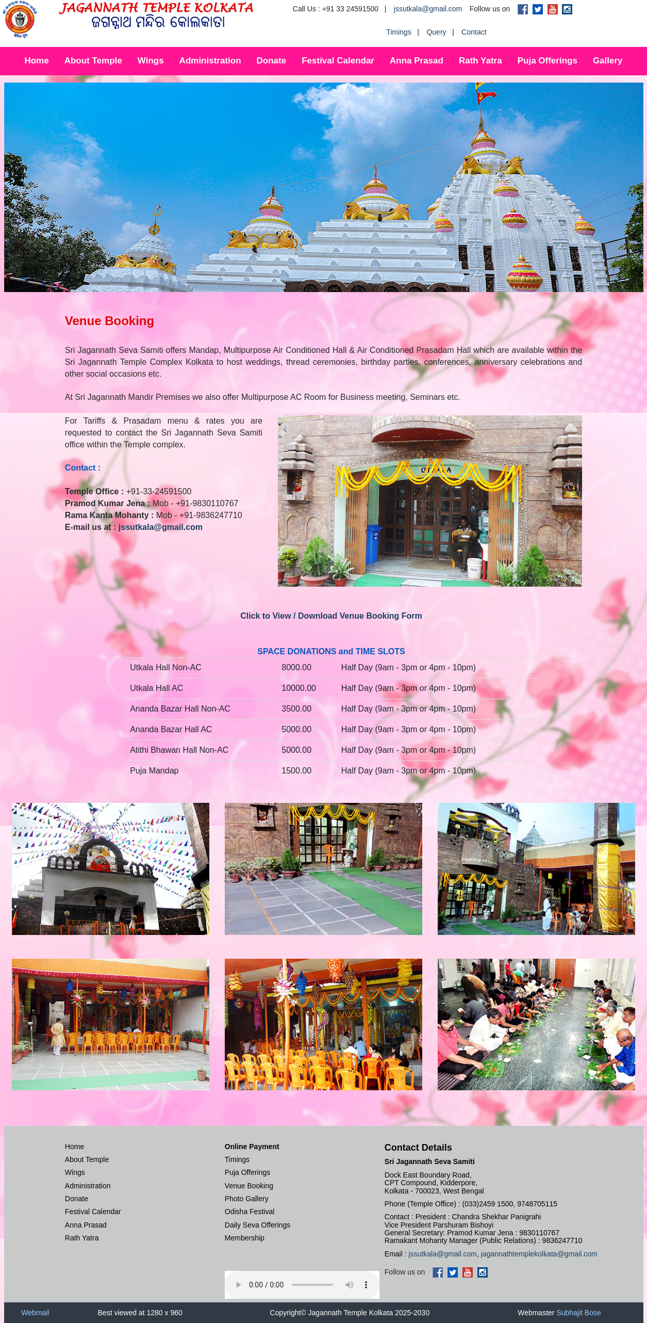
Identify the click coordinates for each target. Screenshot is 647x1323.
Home (36, 61)
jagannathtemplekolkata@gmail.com (539, 1254)
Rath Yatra (480, 61)
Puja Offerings (547, 61)
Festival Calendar (338, 61)
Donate (272, 61)
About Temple (93, 61)
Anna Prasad (416, 61)
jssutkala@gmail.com (428, 9)
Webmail (35, 1313)
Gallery (608, 61)
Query (436, 32)
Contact (473, 32)
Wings (151, 61)
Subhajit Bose (578, 1313)
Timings (398, 32)
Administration (210, 61)
